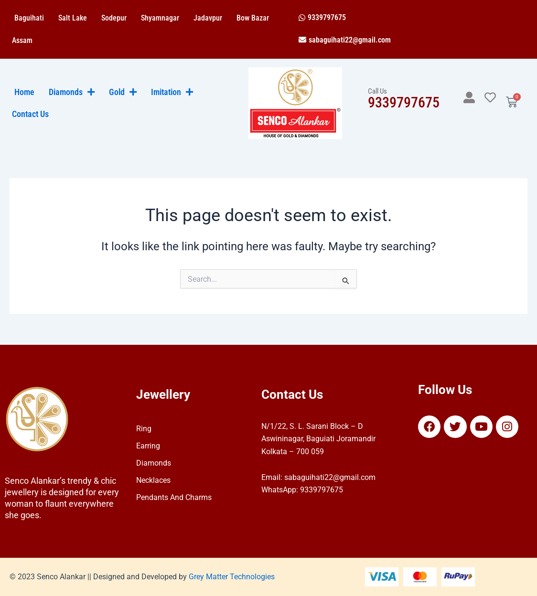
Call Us (377, 91)
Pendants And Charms (174, 497)
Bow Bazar (252, 17)
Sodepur (114, 17)
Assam (22, 40)
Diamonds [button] (72, 92)
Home (24, 92)
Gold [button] (123, 92)
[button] (322, 17)
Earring (148, 445)
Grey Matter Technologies (232, 576)
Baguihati (29, 17)
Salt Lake (72, 17)
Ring (143, 428)
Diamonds (153, 463)
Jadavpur (207, 17)
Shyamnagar (160, 17)
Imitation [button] (172, 92)
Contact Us (30, 114)
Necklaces (153, 480)
